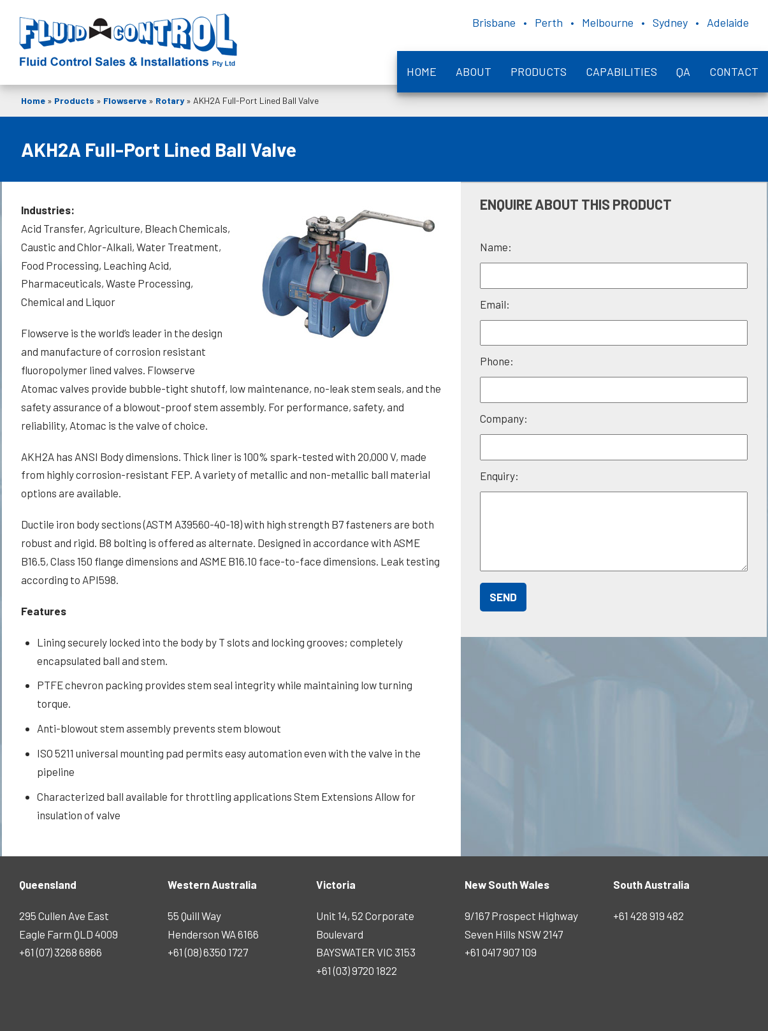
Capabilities (621, 71)
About (473, 71)
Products (539, 71)
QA (683, 71)
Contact (733, 71)
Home (422, 71)
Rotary (170, 100)
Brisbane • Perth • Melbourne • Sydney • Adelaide (610, 22)
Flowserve (125, 100)
